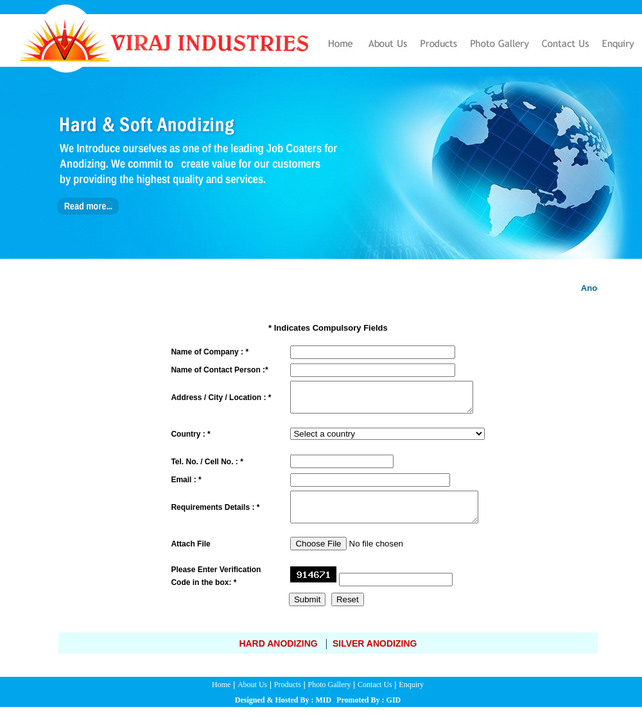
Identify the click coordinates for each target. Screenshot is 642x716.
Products (287, 693)
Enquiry (411, 693)
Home (221, 693)
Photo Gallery (329, 693)
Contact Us (375, 693)
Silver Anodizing (375, 652)
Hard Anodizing (278, 652)
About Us (252, 693)
